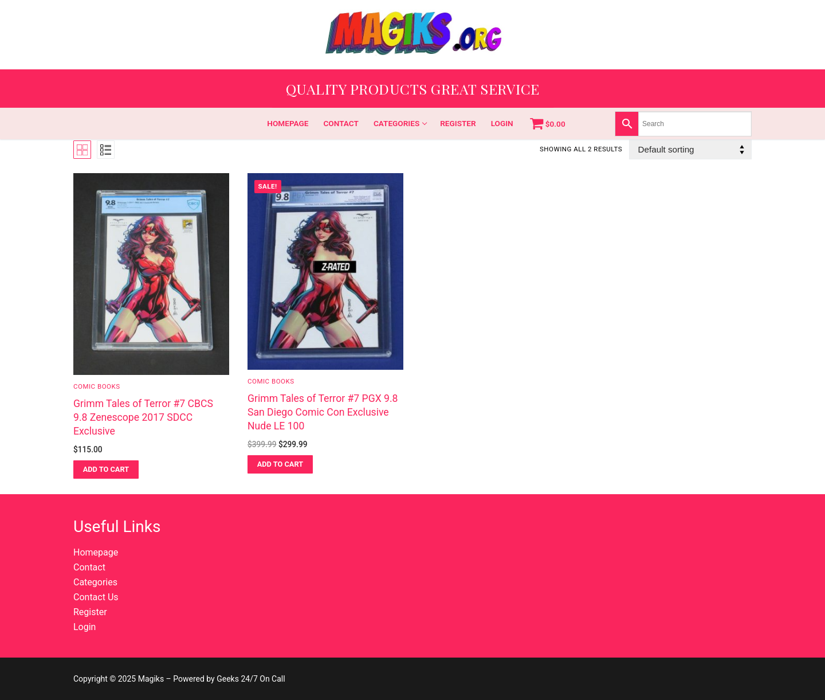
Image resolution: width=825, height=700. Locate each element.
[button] (106, 469)
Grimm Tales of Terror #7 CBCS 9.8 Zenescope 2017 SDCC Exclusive (143, 417)
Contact (89, 567)
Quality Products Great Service (413, 88)
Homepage (95, 552)
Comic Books (96, 386)
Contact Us (96, 597)
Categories (95, 582)
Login (84, 626)
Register (90, 612)
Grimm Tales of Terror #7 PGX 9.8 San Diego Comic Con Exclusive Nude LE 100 (322, 412)
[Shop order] (690, 149)
